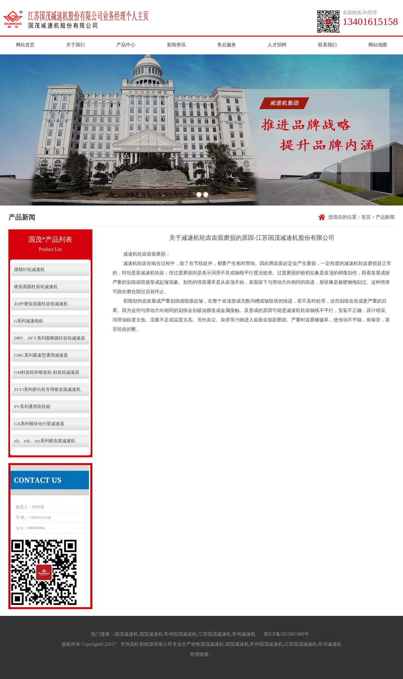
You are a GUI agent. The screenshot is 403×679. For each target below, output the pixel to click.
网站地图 (377, 44)
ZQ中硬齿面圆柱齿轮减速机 (41, 303)
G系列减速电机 (28, 320)
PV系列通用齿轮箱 (32, 406)
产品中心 (126, 44)
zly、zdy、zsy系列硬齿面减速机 (44, 440)
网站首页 (25, 44)
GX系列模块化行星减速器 (39, 423)
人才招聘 (277, 44)
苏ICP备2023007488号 (286, 634)
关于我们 (75, 44)
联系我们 (327, 44)
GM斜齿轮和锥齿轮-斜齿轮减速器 (46, 372)
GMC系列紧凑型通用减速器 (41, 355)
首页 (366, 217)
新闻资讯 (176, 44)
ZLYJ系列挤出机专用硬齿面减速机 (47, 389)
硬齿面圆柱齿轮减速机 (36, 286)
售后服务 (226, 44)
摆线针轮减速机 (29, 269)
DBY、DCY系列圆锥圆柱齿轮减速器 (49, 338)
